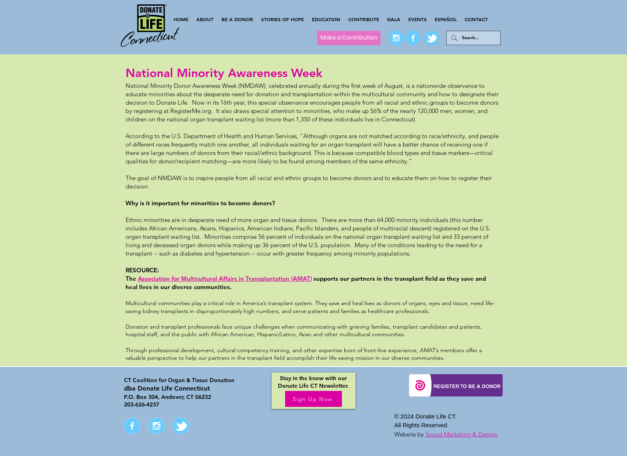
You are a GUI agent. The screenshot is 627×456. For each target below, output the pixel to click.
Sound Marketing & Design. (461, 434)
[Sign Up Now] (313, 399)
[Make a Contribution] (349, 38)
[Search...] (472, 38)
